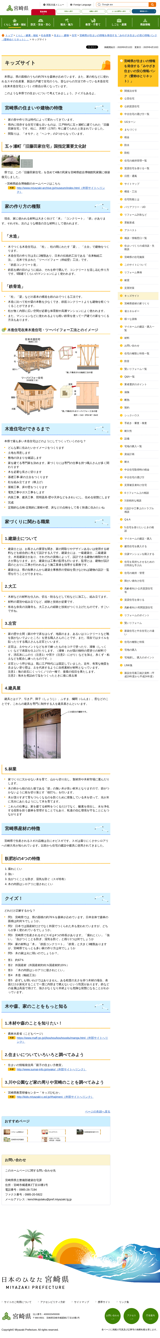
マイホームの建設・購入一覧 (139, 328)
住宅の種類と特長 (134, 642)
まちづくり (130, 129)
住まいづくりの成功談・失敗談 (139, 247)
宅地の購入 (130, 649)
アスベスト (130, 230)
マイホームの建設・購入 (138, 538)
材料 (126, 338)
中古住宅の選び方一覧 (136, 114)
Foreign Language (82, 4)
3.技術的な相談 (132, 500)
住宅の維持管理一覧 (135, 160)
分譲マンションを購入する (139, 554)
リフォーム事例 (133, 272)
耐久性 (128, 431)
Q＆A (127, 519)
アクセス (131, 1315)
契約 (126, 407)
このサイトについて (135, 264)
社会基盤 (46, 35)
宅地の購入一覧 (133, 446)
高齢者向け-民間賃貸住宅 (138, 607)
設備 (126, 438)
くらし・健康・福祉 (27, 35)
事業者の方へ (144, 11)
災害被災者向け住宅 (135, 485)
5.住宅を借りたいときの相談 (139, 529)
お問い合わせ (131, 345)
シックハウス (131, 415)
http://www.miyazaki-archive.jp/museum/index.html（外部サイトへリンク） (61, 189)
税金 (126, 137)
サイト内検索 (98, 5)
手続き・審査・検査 (135, 423)
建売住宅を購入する (135, 546)
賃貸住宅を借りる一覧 (136, 168)
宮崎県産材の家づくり (136, 303)
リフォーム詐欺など (135, 214)
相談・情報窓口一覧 (135, 238)
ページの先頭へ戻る (97, 1111)
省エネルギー (131, 311)
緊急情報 (43, 12)
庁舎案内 (150, 1315)
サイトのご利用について (18, 1302)
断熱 (126, 400)
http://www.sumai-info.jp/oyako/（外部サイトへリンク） (51, 1069)
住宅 (74, 35)
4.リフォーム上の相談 (136, 493)
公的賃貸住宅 (131, 106)
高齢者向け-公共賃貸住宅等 (138, 590)
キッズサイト (131, 295)
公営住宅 (129, 98)
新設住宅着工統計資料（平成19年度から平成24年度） (139, 675)
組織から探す (94, 11)
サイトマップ (131, 183)
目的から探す (68, 11)
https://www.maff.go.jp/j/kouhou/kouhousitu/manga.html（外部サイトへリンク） (62, 1039)
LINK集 (128, 665)
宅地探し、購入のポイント (139, 657)
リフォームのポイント (136, 615)
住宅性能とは (131, 199)
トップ (9, 35)
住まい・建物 (61, 35)
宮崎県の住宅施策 (134, 257)
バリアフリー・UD (134, 207)
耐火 (126, 461)
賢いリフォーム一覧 (135, 369)
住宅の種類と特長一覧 (136, 353)
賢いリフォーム (133, 623)
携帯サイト (104, 1302)
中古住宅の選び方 (134, 477)
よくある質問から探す (119, 11)
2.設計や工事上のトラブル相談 (139, 510)
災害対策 (129, 288)
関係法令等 (130, 91)
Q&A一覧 (129, 376)
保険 (126, 392)
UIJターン (130, 122)
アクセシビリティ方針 (52, 1302)
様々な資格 (130, 319)
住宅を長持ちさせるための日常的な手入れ (139, 564)
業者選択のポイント (135, 384)
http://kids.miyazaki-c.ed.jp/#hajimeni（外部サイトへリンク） (55, 1096)
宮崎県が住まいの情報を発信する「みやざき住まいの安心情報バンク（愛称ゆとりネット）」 (139, 71)
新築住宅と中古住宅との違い (139, 632)
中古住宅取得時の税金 (136, 469)
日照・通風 (130, 176)
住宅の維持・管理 (134, 573)
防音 (126, 361)
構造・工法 (130, 191)
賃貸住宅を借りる (134, 599)
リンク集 (124, 1302)
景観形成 (129, 222)
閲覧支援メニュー (55, 4)
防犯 (126, 152)
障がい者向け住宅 (134, 580)
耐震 (126, 280)
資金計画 (129, 454)
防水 (126, 145)
